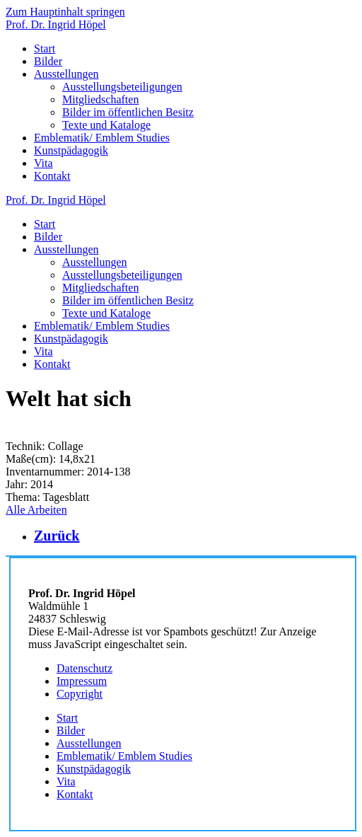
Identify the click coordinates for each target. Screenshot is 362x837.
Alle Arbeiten (36, 510)
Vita (43, 163)
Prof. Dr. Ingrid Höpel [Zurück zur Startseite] (56, 24)
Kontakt (52, 176)
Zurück (56, 535)
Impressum (82, 681)
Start (44, 48)
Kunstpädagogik (71, 150)
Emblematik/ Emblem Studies (102, 138)
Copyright (80, 694)
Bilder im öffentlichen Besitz (128, 112)
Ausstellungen (66, 74)
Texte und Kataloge (106, 125)
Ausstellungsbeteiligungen (122, 87)
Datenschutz (84, 668)
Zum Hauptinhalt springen (65, 12)
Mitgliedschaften (100, 99)
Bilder (48, 61)
